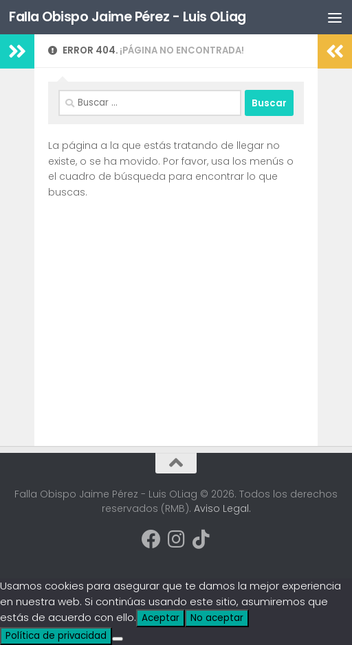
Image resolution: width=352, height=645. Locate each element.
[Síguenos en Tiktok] (200, 539)
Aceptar (160, 617)
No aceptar (216, 617)
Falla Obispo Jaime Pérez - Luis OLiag (132, 17)
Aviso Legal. (222, 508)
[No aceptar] (117, 639)
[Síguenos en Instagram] (176, 539)
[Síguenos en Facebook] (151, 539)
